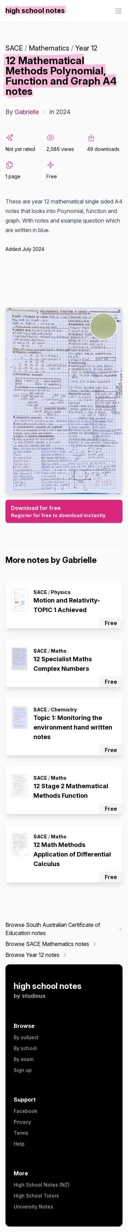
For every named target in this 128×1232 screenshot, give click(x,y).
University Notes (33, 1206)
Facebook (25, 1111)
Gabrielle (27, 111)
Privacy (22, 1122)
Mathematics (49, 48)
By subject (26, 1037)
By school (25, 1048)
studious (33, 995)
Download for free (64, 512)
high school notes (48, 986)
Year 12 (86, 48)
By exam (23, 1059)
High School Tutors (36, 1196)
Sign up (23, 1070)
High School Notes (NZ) (42, 1185)
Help (19, 1144)
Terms (21, 1133)
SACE (14, 48)
